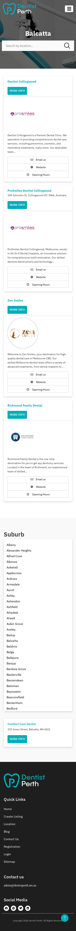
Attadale (12, 612)
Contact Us (11, 839)
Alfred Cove (14, 556)
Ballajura (13, 658)
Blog (7, 831)
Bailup (11, 635)
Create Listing (13, 816)
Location (9, 824)
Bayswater (14, 691)
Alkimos (12, 562)
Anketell (12, 567)
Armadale (13, 584)
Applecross (14, 573)
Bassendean (15, 680)
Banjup (11, 663)
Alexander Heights (19, 550)
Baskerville (14, 674)
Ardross (12, 579)
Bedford (12, 708)
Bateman (13, 686)
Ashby (11, 595)
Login (7, 854)
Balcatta (12, 641)
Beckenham (15, 703)
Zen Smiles (15, 300)
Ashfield (12, 607)
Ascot (10, 590)
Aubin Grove (15, 624)
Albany (11, 545)
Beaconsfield (15, 697)
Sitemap (9, 861)
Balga (10, 652)
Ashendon (13, 601)
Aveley (11, 629)
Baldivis (12, 646)
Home (8, 809)
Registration (12, 846)
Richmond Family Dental (25, 405)
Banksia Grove (16, 669)
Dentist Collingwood (22, 81)
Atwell (11, 618)
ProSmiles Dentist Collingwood (29, 190)
